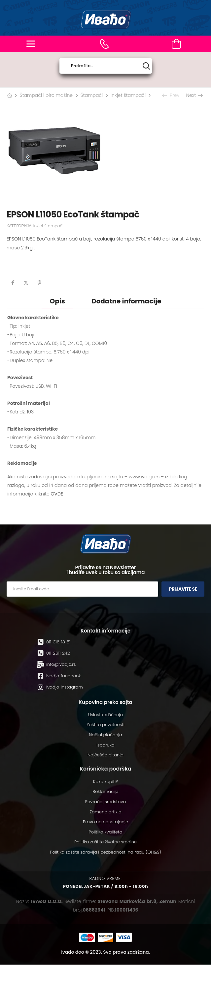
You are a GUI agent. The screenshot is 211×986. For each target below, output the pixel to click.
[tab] (57, 301)
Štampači (92, 95)
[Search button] (146, 66)
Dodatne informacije (126, 301)
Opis (57, 301)
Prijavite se (183, 589)
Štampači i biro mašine (46, 95)
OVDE (57, 494)
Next (194, 95)
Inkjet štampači (128, 95)
